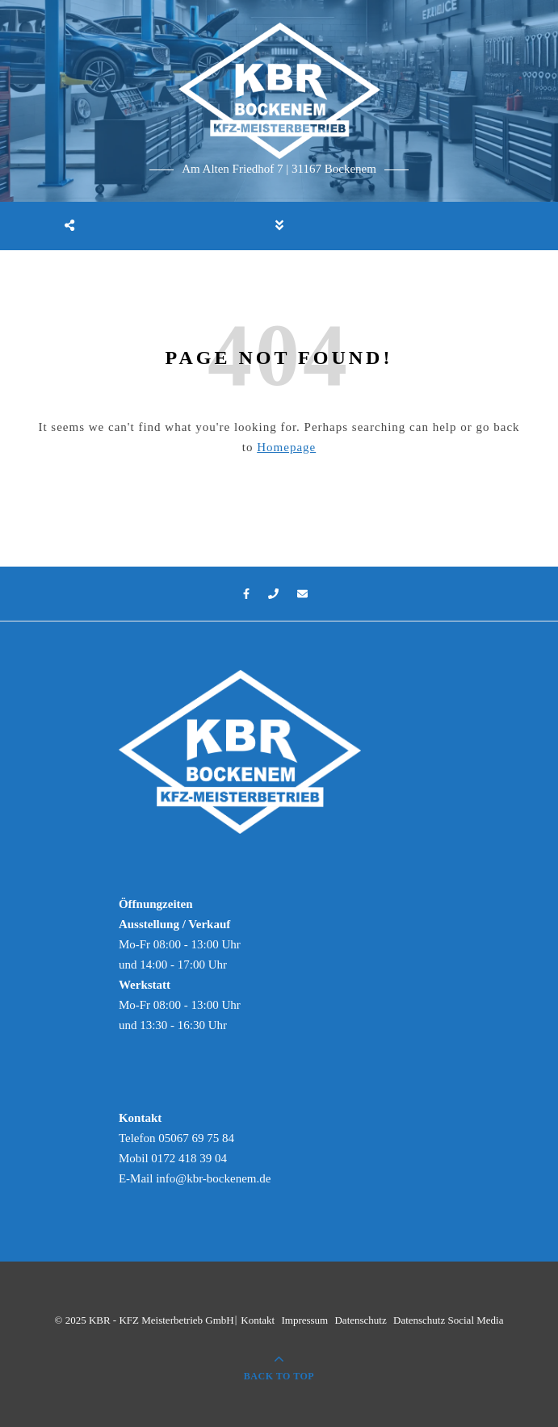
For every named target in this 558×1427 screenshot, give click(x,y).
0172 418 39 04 (189, 1158)
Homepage (286, 447)
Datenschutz (360, 1320)
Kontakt (258, 1320)
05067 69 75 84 (196, 1138)
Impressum (304, 1320)
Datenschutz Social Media (448, 1320)
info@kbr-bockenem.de (213, 1178)
